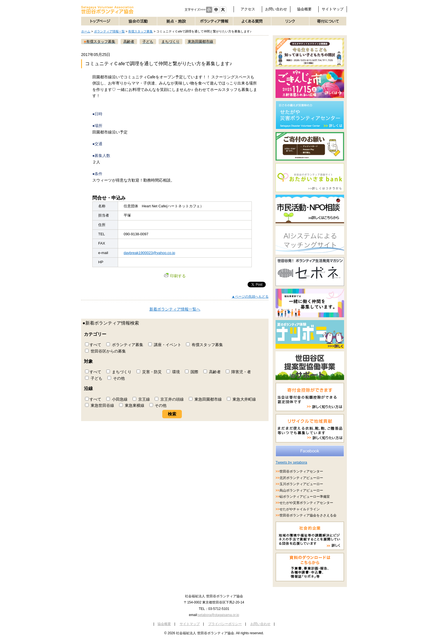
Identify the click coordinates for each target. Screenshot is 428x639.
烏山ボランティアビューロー (301, 490)
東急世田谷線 (99, 405)
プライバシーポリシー (225, 624)
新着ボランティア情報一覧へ (174, 309)
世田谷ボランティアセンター (301, 471)
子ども (93, 378)
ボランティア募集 (124, 344)
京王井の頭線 (169, 399)
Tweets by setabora (291, 462)
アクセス (248, 9)
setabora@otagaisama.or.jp (218, 615)
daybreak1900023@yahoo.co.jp (149, 253)
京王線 (141, 399)
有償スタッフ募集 (140, 31)
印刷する (175, 276)
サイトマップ (333, 9)
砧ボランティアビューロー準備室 (304, 497)
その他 (116, 378)
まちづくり (118, 372)
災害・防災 (149, 372)
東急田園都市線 (205, 399)
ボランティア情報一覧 (109, 31)
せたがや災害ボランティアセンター (306, 503)
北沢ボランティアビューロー (301, 478)
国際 (191, 372)
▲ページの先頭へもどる (250, 297)
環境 (173, 372)
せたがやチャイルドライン (299, 509)
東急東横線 (131, 405)
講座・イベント (164, 344)
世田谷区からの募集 (105, 351)
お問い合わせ (276, 9)
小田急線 (117, 399)
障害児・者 (238, 372)
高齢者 (212, 372)
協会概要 (304, 9)
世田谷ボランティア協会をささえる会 (308, 515)
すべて (93, 344)
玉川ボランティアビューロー (301, 484)
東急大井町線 (241, 399)
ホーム (85, 31)
